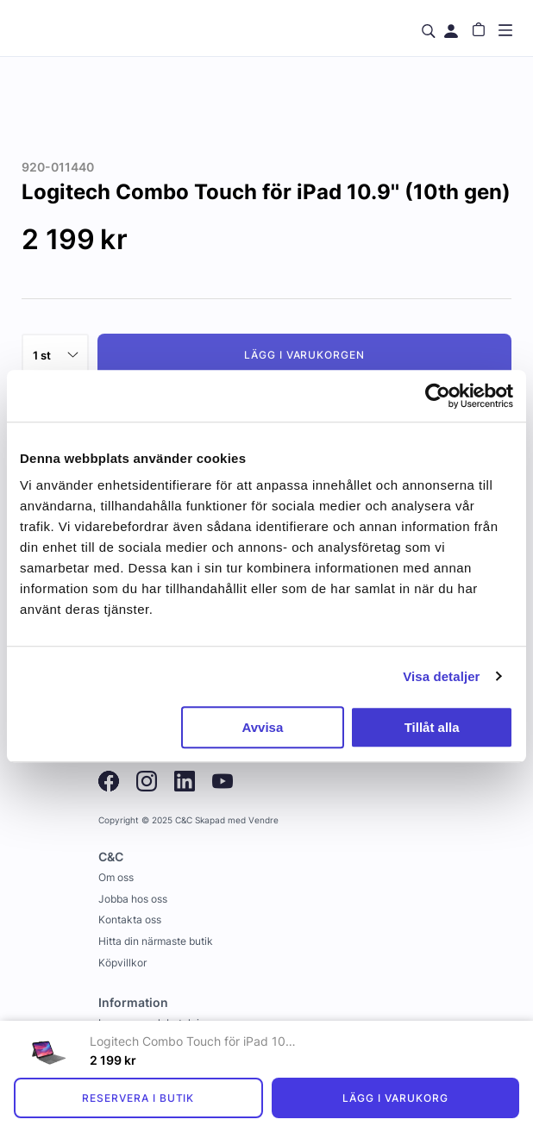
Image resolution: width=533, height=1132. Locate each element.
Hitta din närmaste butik (155, 941)
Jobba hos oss (132, 898)
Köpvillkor (122, 962)
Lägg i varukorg (395, 1097)
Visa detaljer (441, 676)
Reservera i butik (138, 1097)
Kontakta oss (129, 919)
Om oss (116, 877)
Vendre (263, 820)
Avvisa (262, 727)
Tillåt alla (432, 727)
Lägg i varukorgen (304, 354)
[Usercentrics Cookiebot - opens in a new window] (437, 396)
